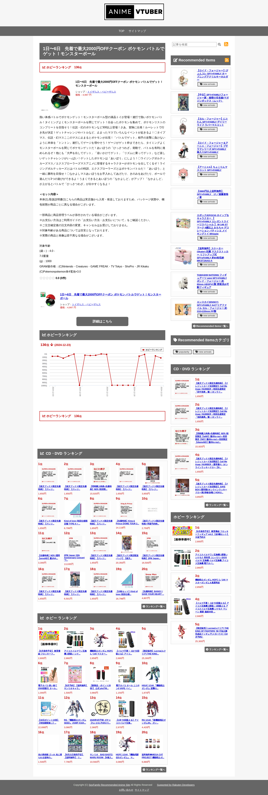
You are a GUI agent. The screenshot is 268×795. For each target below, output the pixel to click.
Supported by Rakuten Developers (176, 785)
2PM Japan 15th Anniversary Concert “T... (74, 557)
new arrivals (207, 84)
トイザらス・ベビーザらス (101, 92)
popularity (182, 352)
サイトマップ (137, 31)
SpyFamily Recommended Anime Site (109, 785)
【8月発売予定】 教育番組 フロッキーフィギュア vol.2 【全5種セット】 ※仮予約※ (212, 534)
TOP (121, 31)
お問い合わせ (126, 789)
